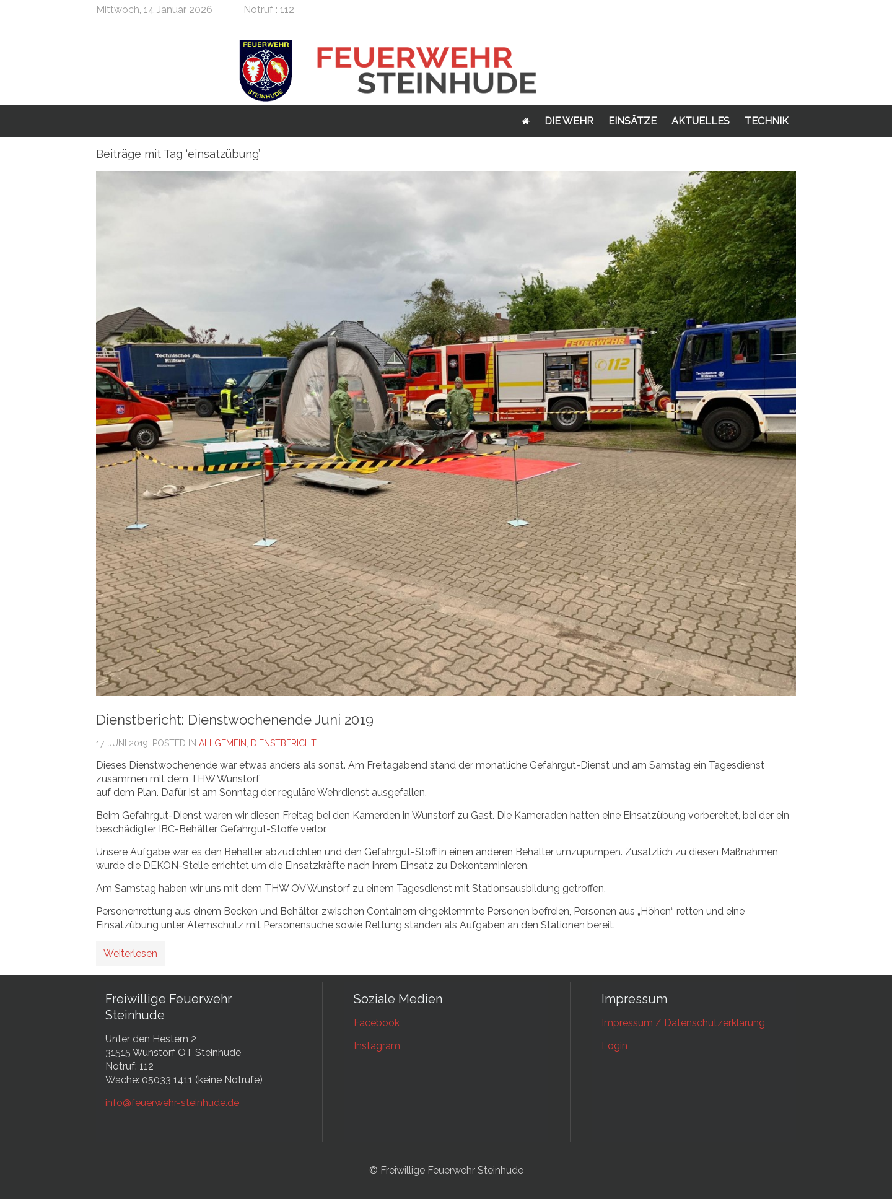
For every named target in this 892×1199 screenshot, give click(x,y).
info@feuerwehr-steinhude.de (172, 1103)
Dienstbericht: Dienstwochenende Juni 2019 (235, 720)
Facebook (377, 1023)
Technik (767, 121)
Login (614, 1046)
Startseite (526, 121)
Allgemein (223, 743)
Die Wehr (568, 121)
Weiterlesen (130, 953)
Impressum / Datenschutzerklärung (683, 1023)
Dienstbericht (284, 743)
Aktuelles (700, 121)
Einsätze (632, 121)
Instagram (377, 1046)
